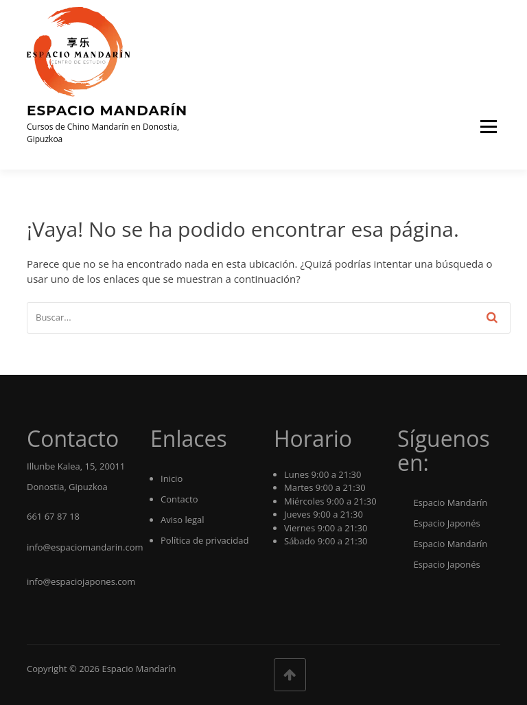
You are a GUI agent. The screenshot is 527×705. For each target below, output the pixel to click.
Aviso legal (182, 519)
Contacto (179, 499)
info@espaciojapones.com (81, 581)
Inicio (172, 478)
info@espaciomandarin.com (85, 547)
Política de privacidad (204, 540)
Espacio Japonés (438, 523)
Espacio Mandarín (107, 110)
